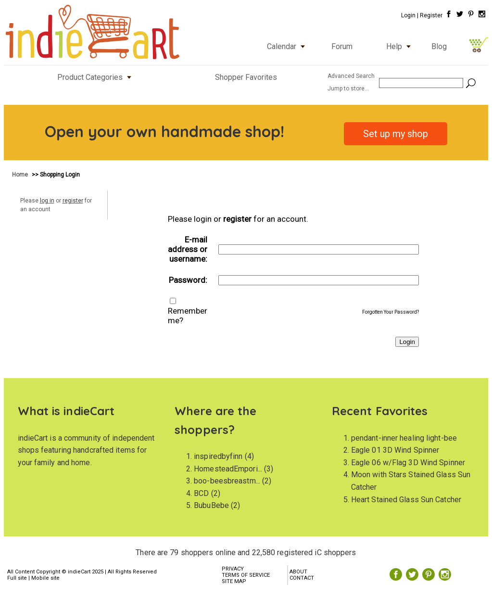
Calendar (288, 46)
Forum (342, 46)
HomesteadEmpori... (228, 468)
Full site (17, 578)
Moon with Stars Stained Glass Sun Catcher (410, 481)
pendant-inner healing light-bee (404, 438)
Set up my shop (395, 134)
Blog (439, 46)
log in (47, 200)
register (73, 200)
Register (431, 15)
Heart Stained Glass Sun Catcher (406, 499)
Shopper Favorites (246, 77)
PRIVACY (233, 569)
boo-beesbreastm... (227, 480)
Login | (409, 15)
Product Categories (96, 77)
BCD (201, 493)
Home (20, 174)
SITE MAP (234, 581)
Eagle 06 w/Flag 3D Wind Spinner (408, 462)
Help (400, 46)
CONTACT (302, 578)
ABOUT (298, 572)
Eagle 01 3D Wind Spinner (395, 450)
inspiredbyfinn (218, 456)
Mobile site (45, 578)
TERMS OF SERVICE (246, 575)
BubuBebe (211, 505)
